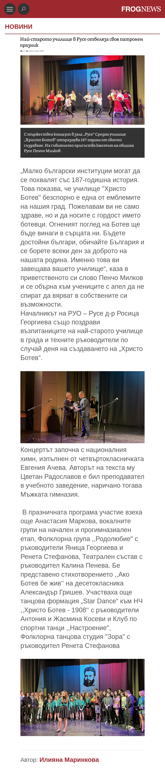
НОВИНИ (18, 26)
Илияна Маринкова (69, 759)
